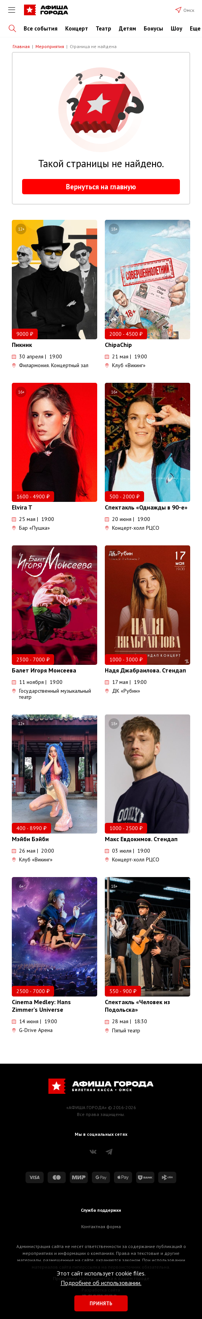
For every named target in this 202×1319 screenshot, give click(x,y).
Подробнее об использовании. (101, 1283)
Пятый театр (122, 1030)
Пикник (22, 344)
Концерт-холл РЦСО (132, 528)
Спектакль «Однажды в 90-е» (146, 507)
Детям (127, 28)
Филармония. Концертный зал (50, 365)
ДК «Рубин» (122, 691)
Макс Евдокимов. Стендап (141, 839)
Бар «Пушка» (31, 528)
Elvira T (22, 507)
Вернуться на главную (101, 186)
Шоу (176, 28)
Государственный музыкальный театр (51, 694)
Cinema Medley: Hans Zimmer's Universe (41, 1005)
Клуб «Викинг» (125, 365)
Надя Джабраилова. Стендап (145, 670)
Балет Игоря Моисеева (44, 670)
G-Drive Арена (32, 1030)
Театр (103, 28)
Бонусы (153, 28)
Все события (41, 28)
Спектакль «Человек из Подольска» (137, 1005)
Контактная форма (101, 1226)
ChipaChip (118, 344)
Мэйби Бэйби (30, 839)
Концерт (76, 28)
